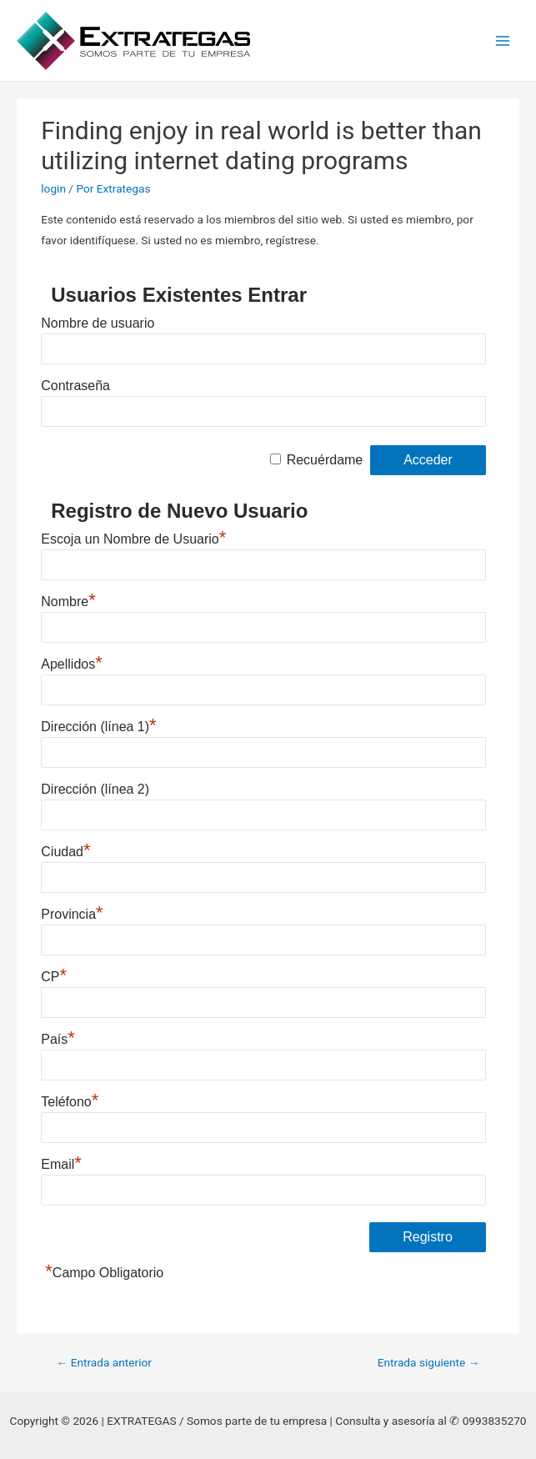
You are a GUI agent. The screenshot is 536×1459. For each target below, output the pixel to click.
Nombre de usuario (97, 323)
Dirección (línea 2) (95, 789)
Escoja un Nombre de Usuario (133, 537)
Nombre (68, 599)
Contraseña (75, 386)
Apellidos (72, 662)
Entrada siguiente (429, 1362)
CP (54, 974)
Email (61, 1162)
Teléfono (69, 1099)
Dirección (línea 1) (98, 724)
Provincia (72, 912)
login (53, 188)
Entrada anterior (104, 1362)
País (58, 1037)
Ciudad (65, 849)
